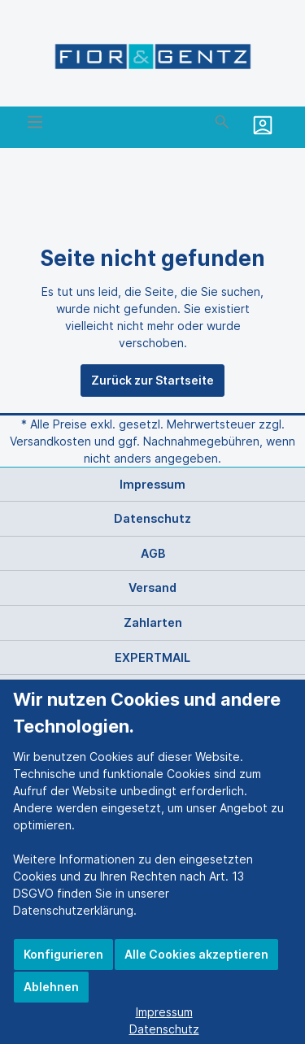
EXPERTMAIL (152, 657)
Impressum (152, 484)
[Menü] (35, 122)
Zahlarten (153, 622)
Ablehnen (51, 987)
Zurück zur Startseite (152, 380)
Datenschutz (152, 518)
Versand (152, 587)
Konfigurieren (63, 954)
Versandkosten (50, 441)
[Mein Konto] (265, 125)
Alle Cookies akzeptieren (196, 954)
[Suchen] (222, 122)
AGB (153, 553)
